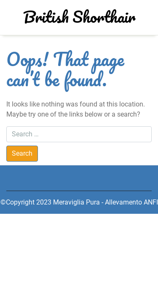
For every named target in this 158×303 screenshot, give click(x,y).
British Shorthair (79, 16)
